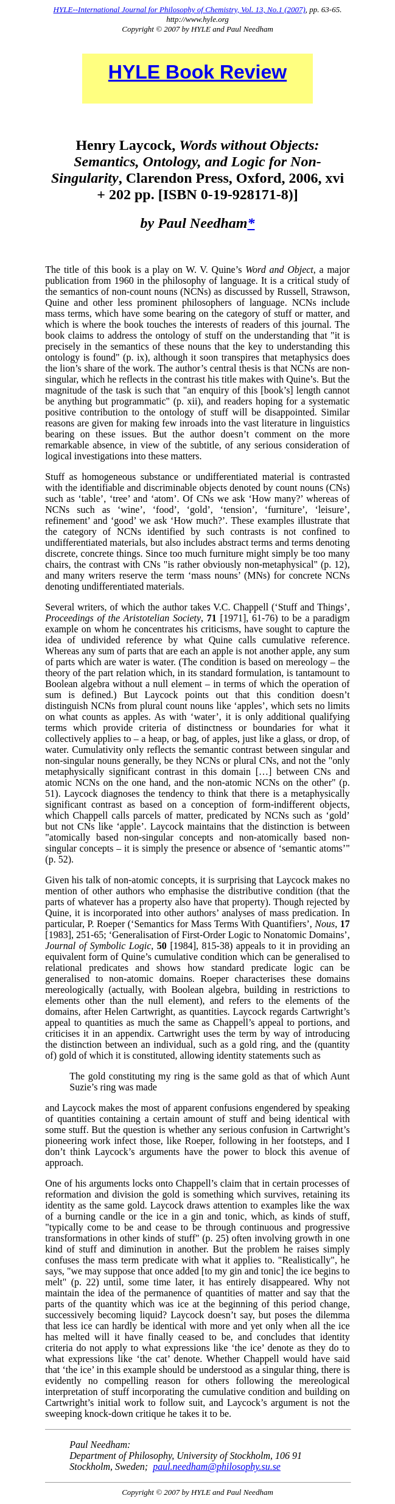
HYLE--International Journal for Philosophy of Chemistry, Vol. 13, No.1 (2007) (180, 9)
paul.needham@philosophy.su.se (217, 1466)
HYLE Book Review (197, 72)
